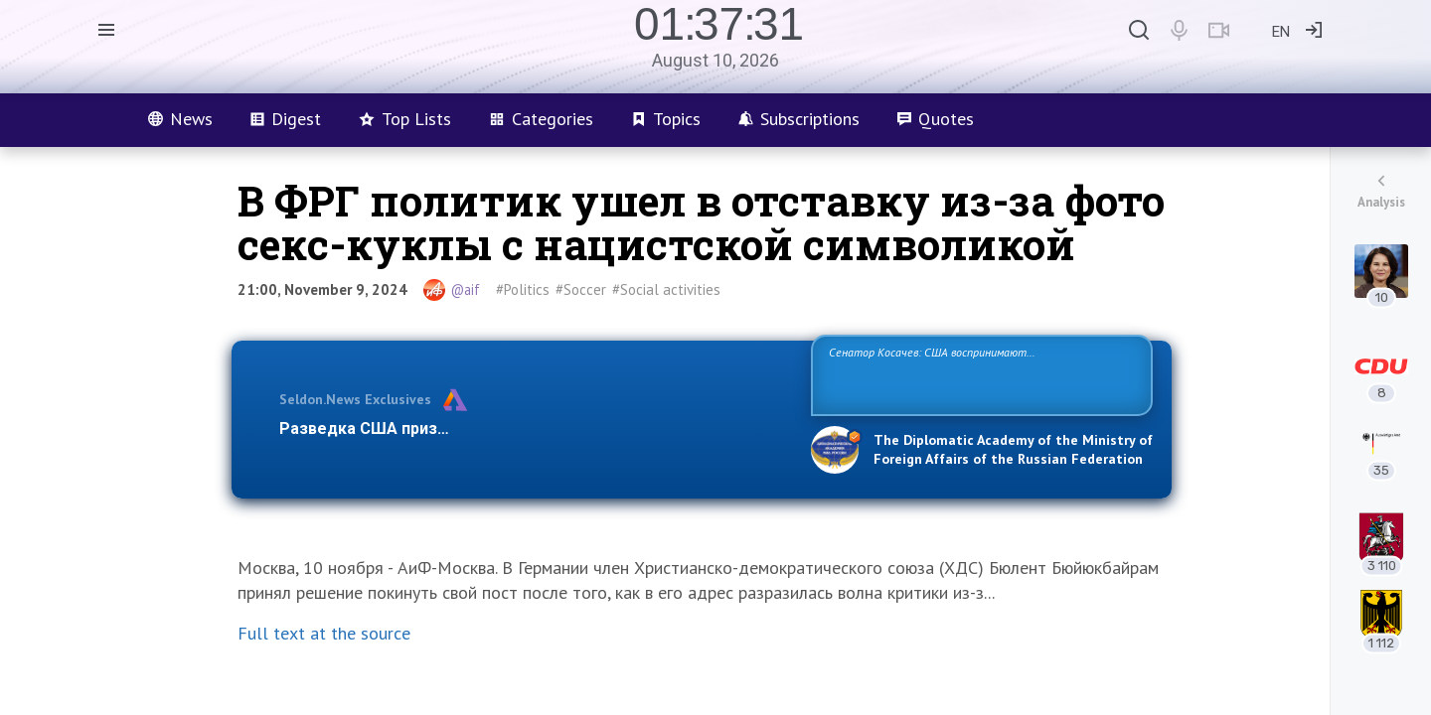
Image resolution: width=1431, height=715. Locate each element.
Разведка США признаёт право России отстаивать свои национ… (534, 428)
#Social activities (666, 289)
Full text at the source (324, 633)
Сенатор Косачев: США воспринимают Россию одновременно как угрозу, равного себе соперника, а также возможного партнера (979, 374)
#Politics (523, 289)
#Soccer (581, 289)
